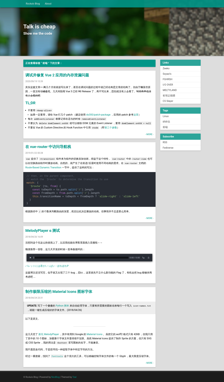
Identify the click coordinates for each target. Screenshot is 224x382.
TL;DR (30, 103)
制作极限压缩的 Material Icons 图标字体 (58, 291)
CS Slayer (168, 101)
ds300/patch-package (98, 114)
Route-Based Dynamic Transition (43, 167)
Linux (166, 116)
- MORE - (149, 134)
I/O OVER (168, 84)
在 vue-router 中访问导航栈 (48, 147)
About (48, 3)
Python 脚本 (62, 305)
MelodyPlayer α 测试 (42, 230)
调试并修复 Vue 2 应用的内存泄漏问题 (57, 75)
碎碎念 (166, 121)
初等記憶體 (169, 95)
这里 (135, 114)
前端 (165, 127)
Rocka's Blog (33, 3)
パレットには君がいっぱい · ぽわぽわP (47, 265)
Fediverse (168, 147)
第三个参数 (111, 127)
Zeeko (166, 68)
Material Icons (94, 334)
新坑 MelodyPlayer (48, 334)
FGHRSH (167, 79)
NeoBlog (55, 377)
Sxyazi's (167, 73)
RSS (165, 142)
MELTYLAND (170, 90)
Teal (74, 377)
